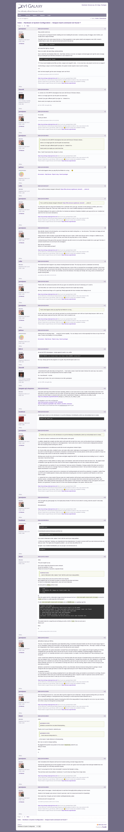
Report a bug (55, 174)
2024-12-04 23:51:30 (43, 497)
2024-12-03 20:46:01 (43, 135)
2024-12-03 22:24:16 (43, 305)
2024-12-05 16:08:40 (43, 757)
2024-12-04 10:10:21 (43, 388)
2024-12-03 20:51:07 (43, 186)
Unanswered (103, 18)
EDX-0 (21, 349)
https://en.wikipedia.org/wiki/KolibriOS (48, 396)
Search (35, 15)
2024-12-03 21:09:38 (43, 198)
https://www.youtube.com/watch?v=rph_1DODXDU (50, 402)
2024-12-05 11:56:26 (43, 556)
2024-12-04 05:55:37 (43, 349)
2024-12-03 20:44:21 (43, 111)
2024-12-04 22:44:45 (43, 430)
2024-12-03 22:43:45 (43, 330)
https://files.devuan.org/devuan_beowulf (73, 203)
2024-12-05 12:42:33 (43, 637)
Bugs (99, 5)
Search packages (64, 174)
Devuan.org (91, 5)
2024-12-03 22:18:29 (43, 281)
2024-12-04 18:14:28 (43, 411)
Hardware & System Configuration (37, 23)
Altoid (21, 556)
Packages (103, 5)
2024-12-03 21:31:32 (43, 228)
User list (28, 15)
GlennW (21, 89)
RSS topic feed (102, 823)
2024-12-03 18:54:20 (43, 28)
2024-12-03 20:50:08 (43, 167)
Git (96, 5)
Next (28, 25)
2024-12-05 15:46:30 (43, 715)
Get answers (41, 174)
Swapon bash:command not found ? (66, 23)
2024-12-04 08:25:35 (43, 367)
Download (84, 5)
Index (19, 15)
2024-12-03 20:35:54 (43, 89)
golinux (21, 167)
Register (42, 15)
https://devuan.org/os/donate (69, 83)
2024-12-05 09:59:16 (43, 520)
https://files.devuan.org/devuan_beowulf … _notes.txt (75, 189)
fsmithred (22, 412)
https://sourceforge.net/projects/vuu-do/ (48, 78)
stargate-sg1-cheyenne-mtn (28, 388)
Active (97, 18)
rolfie (20, 186)
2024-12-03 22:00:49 (43, 261)
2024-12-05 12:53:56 (43, 690)
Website (22, 43)
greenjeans (22, 28)
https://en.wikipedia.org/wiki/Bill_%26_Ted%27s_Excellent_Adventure (55, 403)
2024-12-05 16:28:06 (43, 786)
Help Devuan (48, 174)
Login (49, 15)
